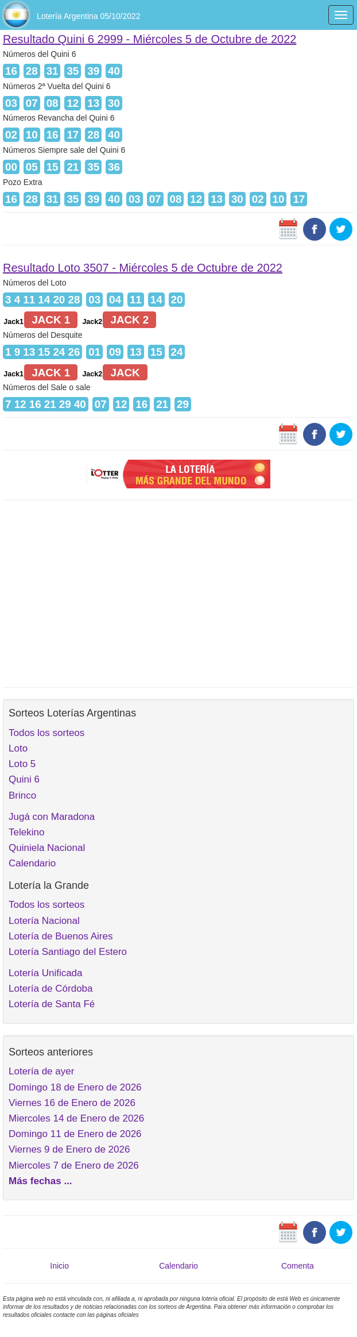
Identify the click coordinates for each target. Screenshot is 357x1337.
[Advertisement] (178, 592)
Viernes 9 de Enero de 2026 (69, 1149)
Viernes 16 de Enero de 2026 (72, 1102)
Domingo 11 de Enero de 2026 (75, 1133)
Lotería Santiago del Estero (68, 951)
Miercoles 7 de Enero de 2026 (74, 1165)
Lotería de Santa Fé (52, 1004)
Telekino (26, 832)
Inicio (59, 1265)
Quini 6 (24, 779)
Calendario (32, 863)
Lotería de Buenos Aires (60, 936)
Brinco (22, 795)
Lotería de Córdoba (51, 988)
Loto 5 (22, 763)
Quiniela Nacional (47, 847)
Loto (18, 748)
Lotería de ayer (41, 1071)
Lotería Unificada (46, 973)
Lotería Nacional (44, 920)
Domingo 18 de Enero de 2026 (75, 1087)
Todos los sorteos (46, 732)
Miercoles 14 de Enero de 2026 (76, 1118)
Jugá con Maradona (52, 816)
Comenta (297, 1265)
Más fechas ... (40, 1181)
